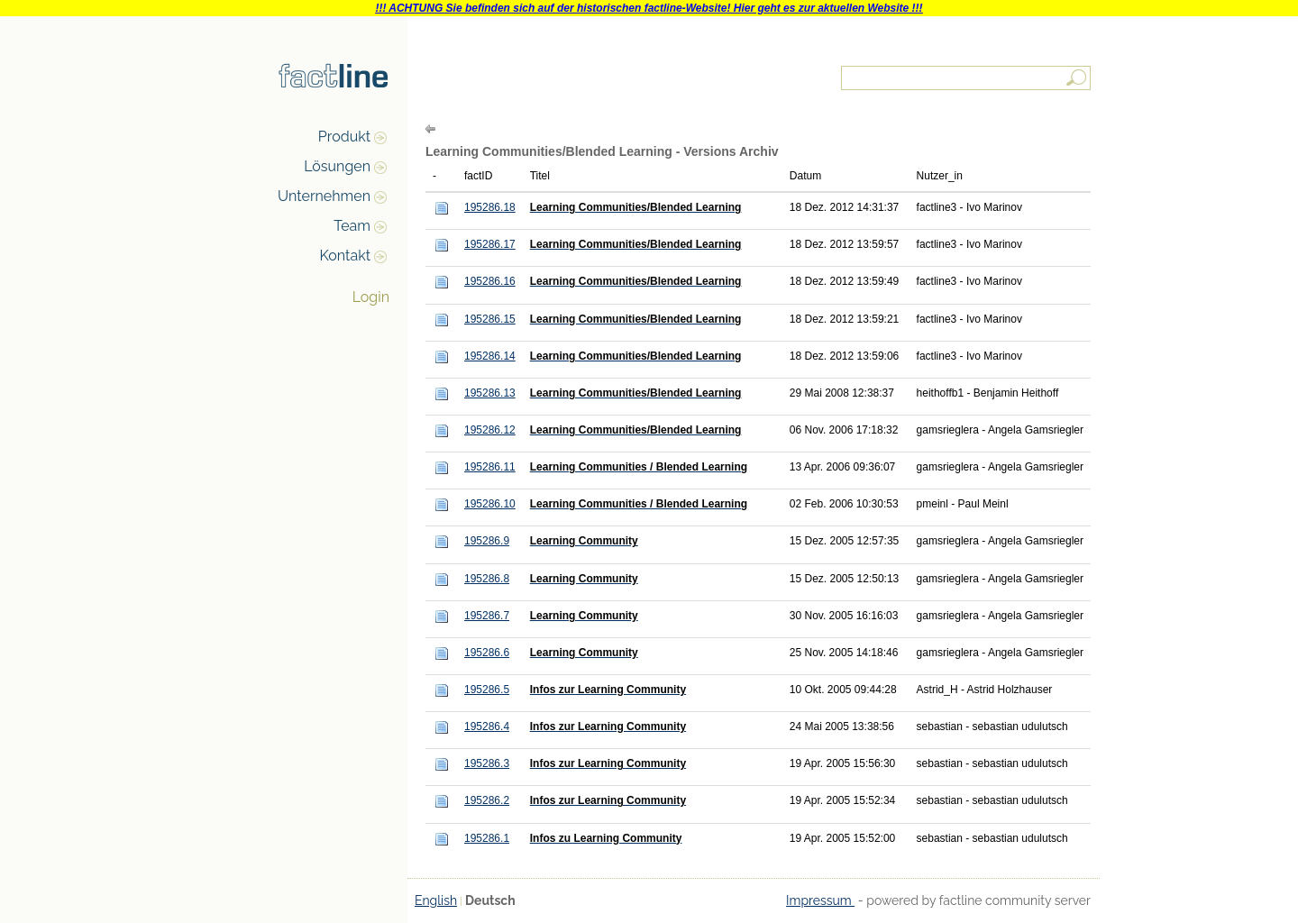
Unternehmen (324, 196)
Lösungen (337, 166)
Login (370, 297)
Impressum (820, 900)
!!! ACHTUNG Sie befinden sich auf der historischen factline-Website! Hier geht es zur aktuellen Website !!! (648, 8)
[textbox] (967, 78)
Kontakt (345, 255)
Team (352, 225)
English (436, 900)
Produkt (344, 136)
